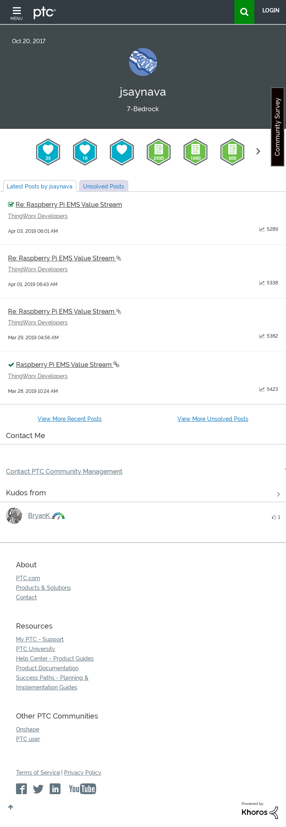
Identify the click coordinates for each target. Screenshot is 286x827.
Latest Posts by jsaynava (40, 186)
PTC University (35, 649)
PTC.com (28, 578)
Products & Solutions (43, 588)
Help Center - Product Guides (55, 658)
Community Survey (277, 127)
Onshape (27, 729)
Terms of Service (38, 772)
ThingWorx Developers (38, 216)
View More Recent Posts (70, 419)
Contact (26, 597)
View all (143, 494)
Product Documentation (47, 668)
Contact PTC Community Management (64, 471)
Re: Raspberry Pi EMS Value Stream (69, 204)
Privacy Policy (82, 772)
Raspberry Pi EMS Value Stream (64, 364)
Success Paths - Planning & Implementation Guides (52, 683)
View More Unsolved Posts (212, 419)
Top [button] (10, 807)
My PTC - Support (40, 639)
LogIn (271, 10)
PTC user (28, 739)
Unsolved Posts (103, 186)
